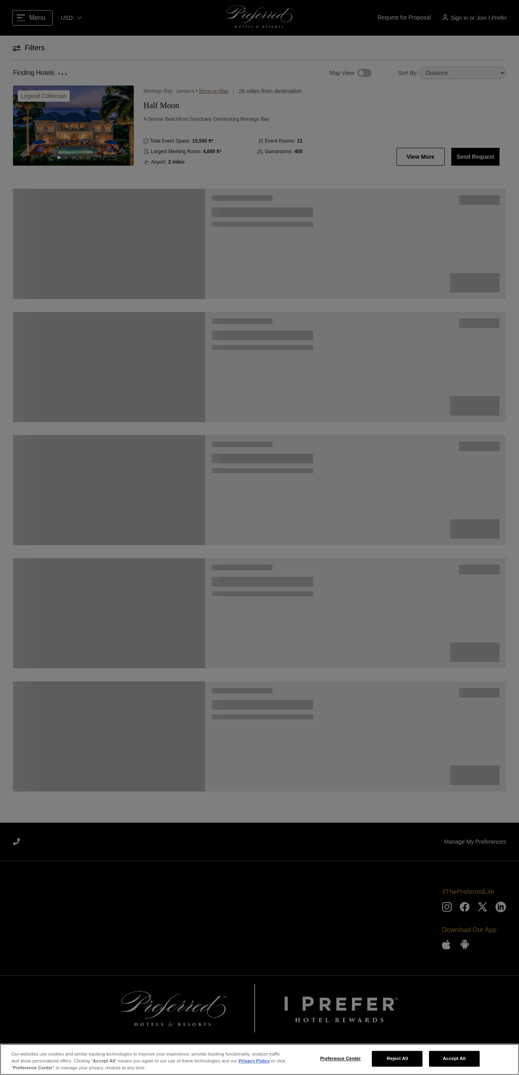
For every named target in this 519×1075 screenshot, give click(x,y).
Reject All (397, 1058)
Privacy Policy (254, 1060)
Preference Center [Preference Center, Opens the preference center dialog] (340, 1058)
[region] (259, 1059)
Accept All (454, 1058)
